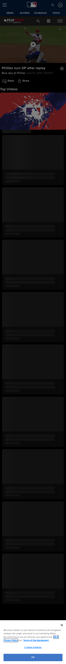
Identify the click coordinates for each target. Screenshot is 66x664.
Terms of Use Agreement (36, 640)
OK (32, 657)
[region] (33, 642)
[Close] (62, 625)
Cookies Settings (33, 647)
